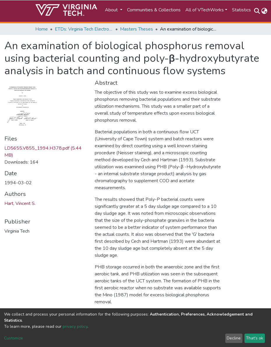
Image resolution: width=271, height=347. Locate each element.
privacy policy (75, 326)
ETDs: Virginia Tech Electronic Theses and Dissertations (84, 29)
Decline (234, 338)
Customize (13, 338)
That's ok (254, 338)
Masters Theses (136, 29)
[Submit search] (257, 11)
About (112, 10)
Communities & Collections (154, 10)
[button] (264, 11)
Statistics (241, 10)
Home (41, 29)
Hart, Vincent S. (20, 203)
